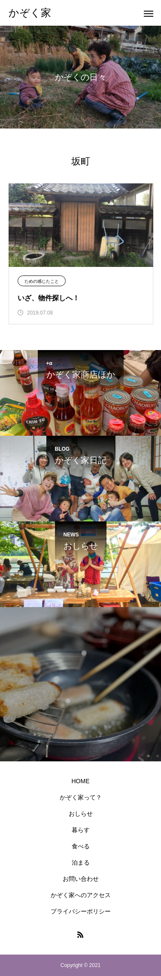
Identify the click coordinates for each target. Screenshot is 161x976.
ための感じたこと (41, 281)
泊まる (81, 862)
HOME (81, 781)
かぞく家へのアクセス (81, 895)
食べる (81, 846)
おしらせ (81, 813)
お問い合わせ (81, 878)
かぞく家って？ (81, 797)
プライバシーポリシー (81, 911)
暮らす (81, 829)
